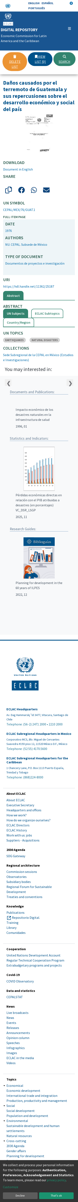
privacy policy (56, 1180)
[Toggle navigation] (69, 28)
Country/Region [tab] (18, 322)
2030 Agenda (15, 1146)
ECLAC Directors (18, 825)
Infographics (15, 1048)
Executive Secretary (20, 805)
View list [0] (40, 59)
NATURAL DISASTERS (45, 340)
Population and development (27, 1116)
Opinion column (17, 1038)
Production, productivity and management (36, 1101)
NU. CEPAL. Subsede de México (26, 244)
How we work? (16, 815)
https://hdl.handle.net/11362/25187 (28, 286)
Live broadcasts (17, 1013)
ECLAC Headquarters (22, 709)
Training (12, 922)
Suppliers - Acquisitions (23, 840)
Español (47, 3)
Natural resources (19, 1136)
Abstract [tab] (13, 295)
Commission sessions (21, 872)
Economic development (23, 1090)
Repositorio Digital (25, 917)
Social (10, 1106)
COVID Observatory (20, 981)
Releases (12, 1028)
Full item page (14, 217)
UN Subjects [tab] (15, 313)
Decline (20, 1195)
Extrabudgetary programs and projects (34, 965)
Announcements (18, 1033)
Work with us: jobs (19, 835)
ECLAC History (16, 830)
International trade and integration (31, 1095)
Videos (11, 1063)
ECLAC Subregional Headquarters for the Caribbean (37, 760)
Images (11, 1053)
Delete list (15, 62)
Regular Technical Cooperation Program (35, 960)
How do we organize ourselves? (28, 820)
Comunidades (16, 933)
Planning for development (25, 1156)
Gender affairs (16, 1151)
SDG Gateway (15, 856)
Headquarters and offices (23, 810)
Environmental (17, 1121)
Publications (15, 912)
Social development (20, 1111)
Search (64, 59)
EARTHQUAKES (14, 340)
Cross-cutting (16, 1141)
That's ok (56, 1195)
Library (11, 927)
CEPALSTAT (14, 997)
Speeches (13, 1043)
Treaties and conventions (24, 897)
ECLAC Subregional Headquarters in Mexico (38, 734)
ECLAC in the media (20, 1058)
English (34, 3)
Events (11, 1023)
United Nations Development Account (33, 955)
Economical (14, 1085)
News (10, 1018)
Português (36, 8)
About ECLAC (15, 800)
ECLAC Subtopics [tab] (47, 313)
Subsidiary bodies (18, 882)
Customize (10, 1187)
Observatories (16, 877)
